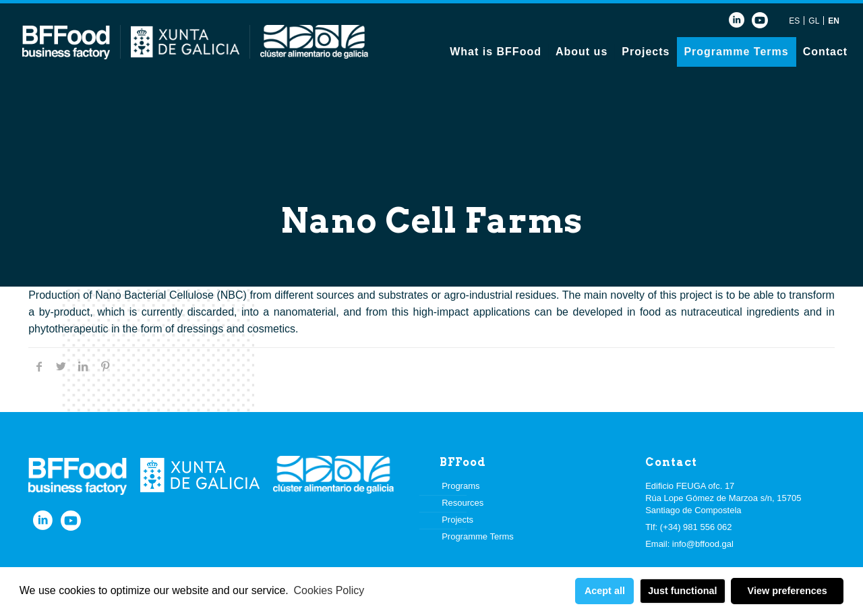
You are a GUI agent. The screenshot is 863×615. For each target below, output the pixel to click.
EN (833, 21)
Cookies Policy (328, 590)
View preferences (787, 590)
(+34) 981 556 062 (696, 527)
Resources (462, 503)
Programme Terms (478, 536)
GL (813, 21)
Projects (457, 520)
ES (794, 21)
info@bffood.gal (703, 544)
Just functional (682, 590)
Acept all (605, 590)
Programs (460, 486)
